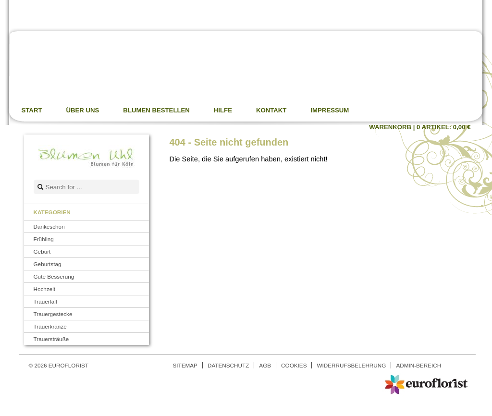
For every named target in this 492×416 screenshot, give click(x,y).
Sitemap (185, 365)
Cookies (294, 365)
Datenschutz (228, 365)
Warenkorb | (419, 127)
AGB (265, 365)
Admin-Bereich (418, 365)
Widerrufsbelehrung (351, 365)
